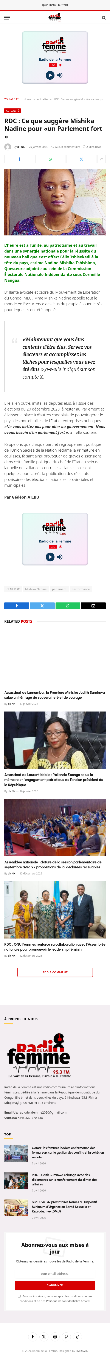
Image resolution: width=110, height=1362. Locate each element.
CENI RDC (13, 589)
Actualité (12, 110)
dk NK (21, 147)
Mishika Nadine (36, 589)
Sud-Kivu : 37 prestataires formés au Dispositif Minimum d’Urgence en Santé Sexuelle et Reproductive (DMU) (64, 1206)
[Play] (50, 75)
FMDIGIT (81, 1351)
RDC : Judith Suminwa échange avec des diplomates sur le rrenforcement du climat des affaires (64, 1179)
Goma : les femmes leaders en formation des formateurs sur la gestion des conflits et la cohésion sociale (68, 1152)
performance (81, 589)
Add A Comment (55, 972)
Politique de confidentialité (63, 1301)
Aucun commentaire (65, 147)
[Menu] (7, 18)
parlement (59, 589)
